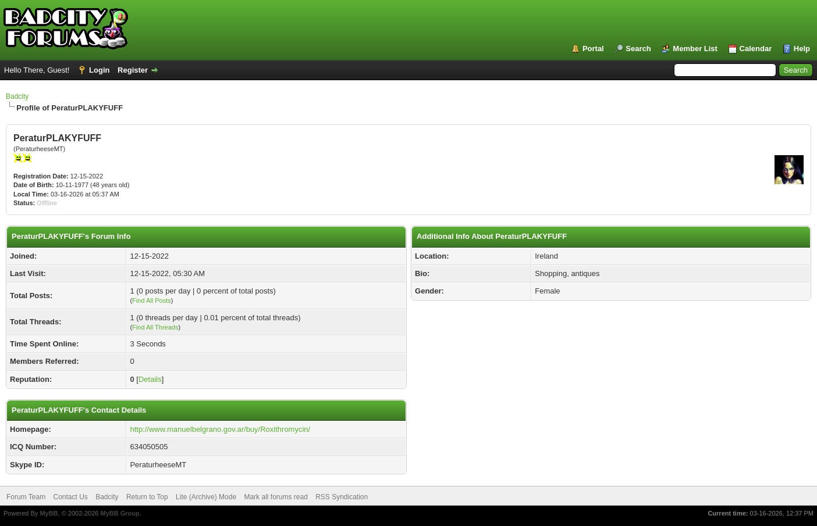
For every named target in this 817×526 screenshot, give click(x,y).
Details (150, 379)
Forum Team (25, 497)
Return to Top (147, 497)
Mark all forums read (275, 497)
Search (638, 48)
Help (802, 48)
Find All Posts (151, 300)
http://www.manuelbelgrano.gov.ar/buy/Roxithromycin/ (220, 429)
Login (99, 70)
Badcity (17, 96)
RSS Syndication (341, 497)
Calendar (756, 48)
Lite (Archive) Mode (206, 497)
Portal (593, 48)
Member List (695, 48)
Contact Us (70, 497)
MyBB (49, 513)
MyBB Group (119, 513)
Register (133, 70)
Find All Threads (155, 327)
